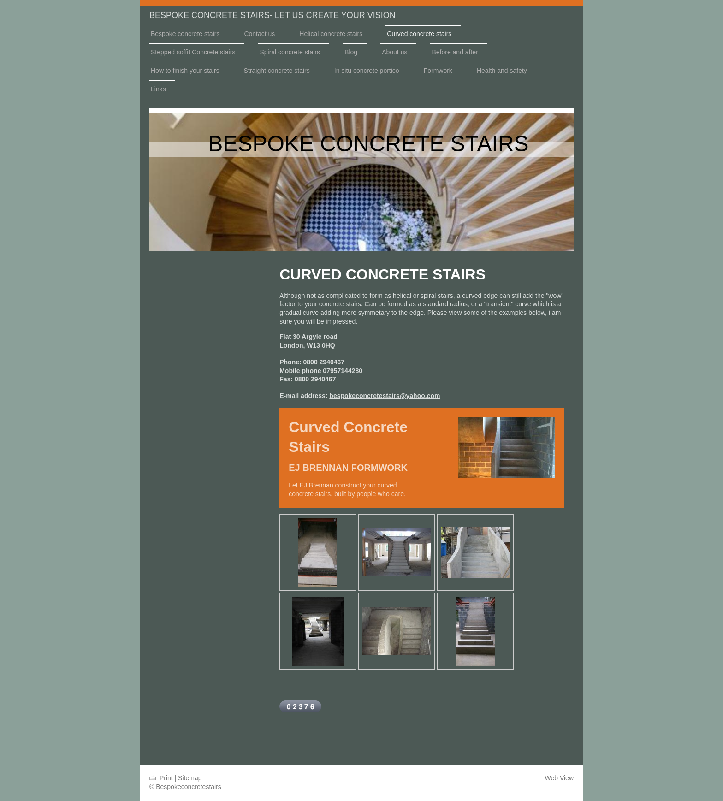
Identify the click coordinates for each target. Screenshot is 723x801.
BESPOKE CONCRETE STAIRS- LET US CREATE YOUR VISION (272, 15)
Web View (559, 778)
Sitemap (189, 778)
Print (162, 778)
